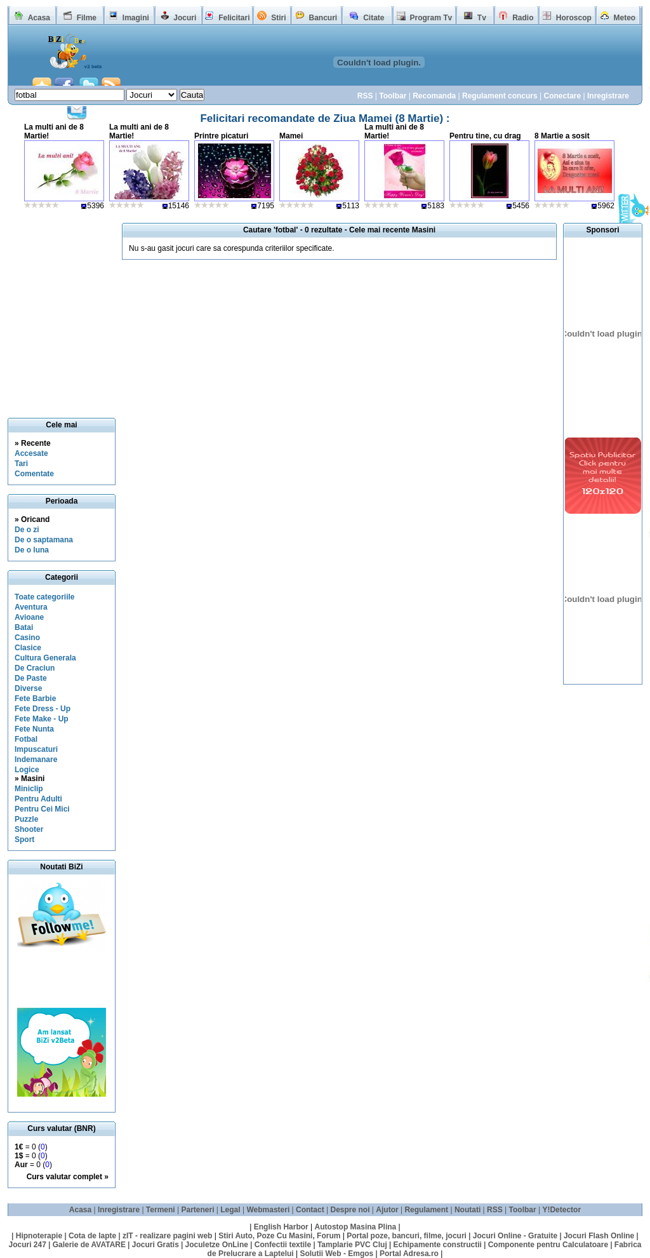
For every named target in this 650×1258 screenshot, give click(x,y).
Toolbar (392, 95)
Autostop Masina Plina (356, 1226)
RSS (365, 95)
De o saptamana (44, 539)
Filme (86, 17)
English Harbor (281, 1226)
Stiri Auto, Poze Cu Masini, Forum (279, 1235)
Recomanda (434, 95)
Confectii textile (283, 1244)
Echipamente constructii (438, 1244)
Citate (373, 17)
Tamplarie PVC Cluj (352, 1244)
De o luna (32, 549)
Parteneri (197, 1209)
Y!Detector (561, 1209)
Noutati (467, 1209)
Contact (310, 1209)
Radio (522, 17)
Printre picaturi (221, 135)
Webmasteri (267, 1209)
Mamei (291, 135)
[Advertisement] (65, 979)
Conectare (562, 95)
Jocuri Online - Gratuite (515, 1235)
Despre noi (350, 1209)
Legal (230, 1209)
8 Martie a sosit (562, 135)
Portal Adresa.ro (409, 1253)
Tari (21, 463)
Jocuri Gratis (155, 1244)
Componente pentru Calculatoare (548, 1244)
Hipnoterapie (39, 1235)
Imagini (136, 17)
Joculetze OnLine (216, 1244)
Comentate (34, 473)
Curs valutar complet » (68, 1176)
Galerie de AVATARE (89, 1244)
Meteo (625, 17)
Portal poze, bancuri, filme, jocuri (407, 1235)
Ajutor (387, 1209)
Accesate (31, 453)
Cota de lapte (92, 1235)
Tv (481, 17)
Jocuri (184, 17)
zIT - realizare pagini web (167, 1235)
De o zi (27, 529)
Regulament (426, 1209)
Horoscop (574, 17)
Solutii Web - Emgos (336, 1253)
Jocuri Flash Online (599, 1235)
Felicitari (233, 17)
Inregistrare (608, 95)
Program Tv (430, 17)
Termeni (160, 1209)
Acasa (39, 17)
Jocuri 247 (27, 1244)
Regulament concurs (500, 95)
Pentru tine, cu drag (485, 135)
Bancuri (322, 17)
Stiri (278, 17)
